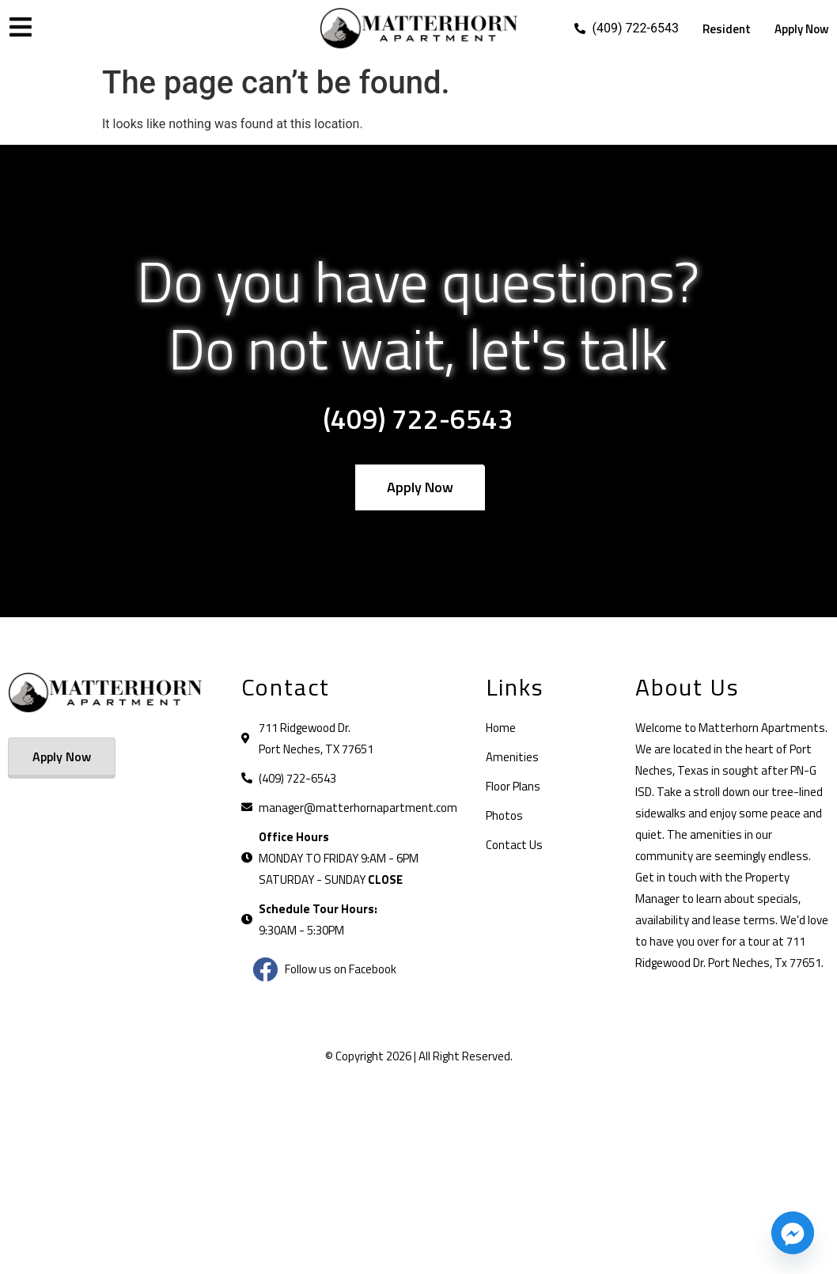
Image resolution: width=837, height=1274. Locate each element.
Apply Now (802, 29)
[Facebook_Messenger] (792, 1232)
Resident (727, 29)
